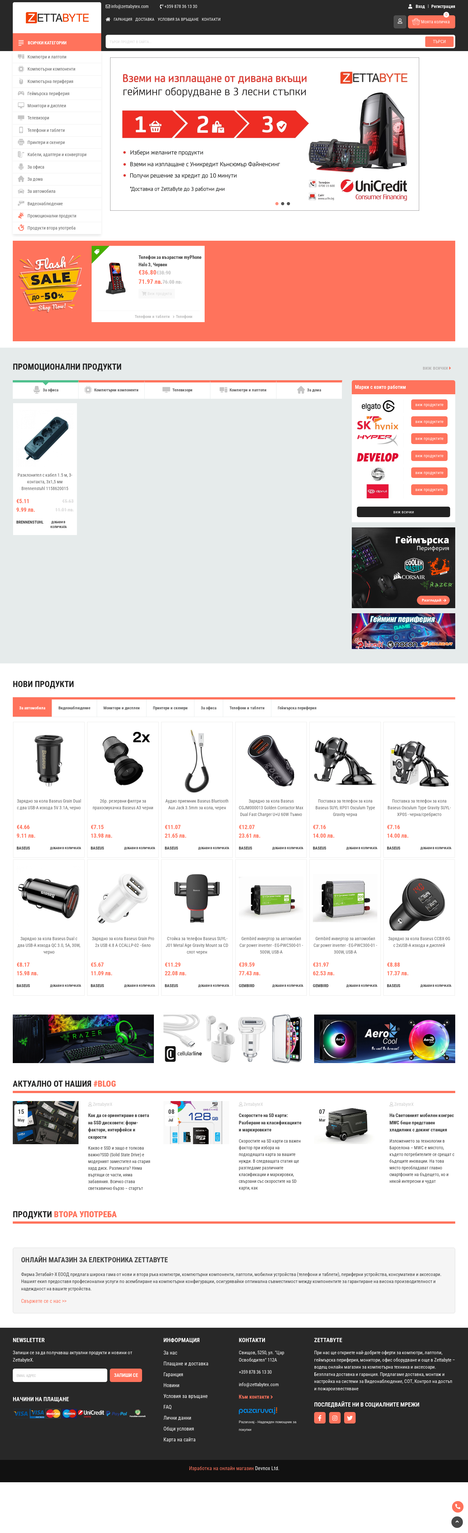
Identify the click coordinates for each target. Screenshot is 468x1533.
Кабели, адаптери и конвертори (52, 154)
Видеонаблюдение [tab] (74, 708)
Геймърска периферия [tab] (297, 708)
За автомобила (37, 191)
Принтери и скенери (41, 142)
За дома (30, 179)
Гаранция (123, 19)
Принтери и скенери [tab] (170, 708)
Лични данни (177, 1418)
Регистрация (443, 6)
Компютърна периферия (45, 81)
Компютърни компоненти (46, 69)
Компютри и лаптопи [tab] (243, 393)
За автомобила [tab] (32, 708)
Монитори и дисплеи (42, 105)
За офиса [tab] (45, 393)
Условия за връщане (178, 19)
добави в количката (58, 531)
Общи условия (178, 1429)
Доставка (145, 19)
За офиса (31, 166)
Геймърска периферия (44, 93)
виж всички (437, 368)
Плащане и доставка (185, 1364)
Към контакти (256, 1397)
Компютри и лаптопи (42, 56)
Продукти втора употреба (47, 227)
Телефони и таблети (41, 130)
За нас (170, 1353)
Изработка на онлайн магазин (221, 1468)
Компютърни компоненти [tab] (111, 393)
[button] (276, 203)
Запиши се (126, 1375)
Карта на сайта (179, 1440)
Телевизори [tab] (177, 393)
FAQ (167, 1407)
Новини (171, 1385)
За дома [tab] (309, 393)
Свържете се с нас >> (43, 1301)
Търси (439, 41)
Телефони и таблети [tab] (247, 708)
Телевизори (33, 118)
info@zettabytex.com (127, 6)
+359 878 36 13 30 (178, 6)
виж (429, 404)
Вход (416, 6)
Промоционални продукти (47, 215)
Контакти (211, 19)
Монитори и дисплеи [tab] (121, 708)
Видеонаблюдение (40, 203)
